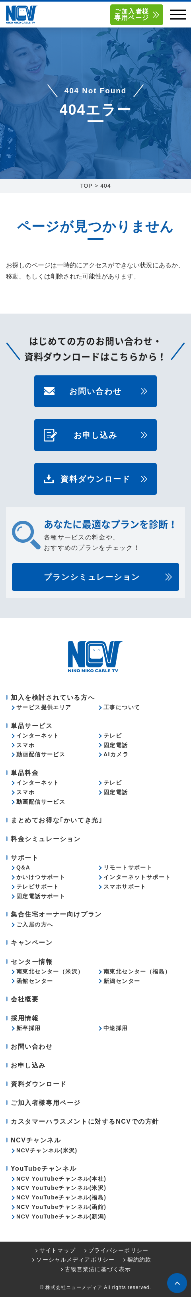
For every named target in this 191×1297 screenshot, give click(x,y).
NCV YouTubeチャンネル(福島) (61, 1197)
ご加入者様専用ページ (131, 14)
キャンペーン (32, 942)
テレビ (112, 735)
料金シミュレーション (46, 839)
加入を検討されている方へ (53, 697)
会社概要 (25, 999)
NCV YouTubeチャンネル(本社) (61, 1178)
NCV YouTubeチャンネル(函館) (61, 1207)
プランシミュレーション (92, 577)
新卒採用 (28, 1028)
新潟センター (121, 981)
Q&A (23, 867)
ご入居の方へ (34, 924)
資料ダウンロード (95, 479)
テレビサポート (37, 886)
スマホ (25, 745)
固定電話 (115, 745)
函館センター (34, 981)
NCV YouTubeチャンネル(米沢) (61, 1188)
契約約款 (139, 1259)
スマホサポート (124, 886)
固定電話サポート (40, 896)
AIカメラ (116, 754)
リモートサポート (127, 867)
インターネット (37, 735)
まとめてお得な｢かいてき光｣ (56, 820)
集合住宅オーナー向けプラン (56, 914)
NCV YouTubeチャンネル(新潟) (61, 1216)
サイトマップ (57, 1250)
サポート (25, 857)
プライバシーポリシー (118, 1250)
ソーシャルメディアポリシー (75, 1259)
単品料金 (25, 772)
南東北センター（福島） (137, 971)
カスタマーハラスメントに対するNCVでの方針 (85, 1121)
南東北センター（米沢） (50, 971)
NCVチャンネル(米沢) (47, 1150)
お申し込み (95, 435)
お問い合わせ (95, 391)
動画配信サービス (40, 754)
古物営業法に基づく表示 (98, 1269)
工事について (121, 707)
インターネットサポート (137, 877)
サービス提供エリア (44, 707)
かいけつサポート (40, 877)
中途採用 (115, 1028)
